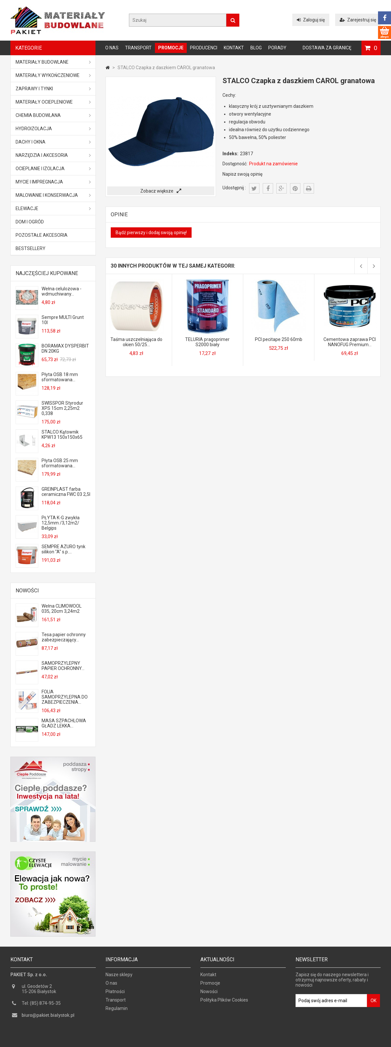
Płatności (115, 993)
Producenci (203, 47)
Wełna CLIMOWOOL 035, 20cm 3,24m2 (62, 608)
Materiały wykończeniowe (53, 75)
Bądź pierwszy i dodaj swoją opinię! (151, 232)
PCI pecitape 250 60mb (278, 339)
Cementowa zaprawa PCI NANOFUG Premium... (349, 342)
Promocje (170, 47)
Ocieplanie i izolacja (53, 168)
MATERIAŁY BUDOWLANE (53, 62)
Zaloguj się (311, 19)
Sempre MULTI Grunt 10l (63, 320)
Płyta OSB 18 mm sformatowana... (60, 377)
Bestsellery (30, 248)
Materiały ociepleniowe (53, 102)
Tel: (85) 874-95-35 (41, 1005)
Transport (138, 47)
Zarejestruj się (358, 19)
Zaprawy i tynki (53, 88)
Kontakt (234, 47)
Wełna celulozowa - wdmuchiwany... (62, 291)
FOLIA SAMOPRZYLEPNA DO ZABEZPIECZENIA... (65, 697)
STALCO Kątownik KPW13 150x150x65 (62, 434)
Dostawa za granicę (327, 47)
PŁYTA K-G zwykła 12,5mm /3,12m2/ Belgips (61, 523)
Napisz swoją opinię (242, 174)
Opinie (119, 214)
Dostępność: (234, 163)
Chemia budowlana (53, 115)
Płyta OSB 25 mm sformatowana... (60, 463)
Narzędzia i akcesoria (53, 155)
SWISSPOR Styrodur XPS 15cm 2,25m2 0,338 (62, 408)
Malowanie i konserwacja (53, 195)
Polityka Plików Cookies (224, 1002)
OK (373, 1002)
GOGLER (214, 1041)
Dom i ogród (30, 221)
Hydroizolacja (53, 128)
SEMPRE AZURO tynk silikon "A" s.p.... (63, 549)
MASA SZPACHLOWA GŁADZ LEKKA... (64, 723)
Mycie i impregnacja (53, 181)
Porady (277, 47)
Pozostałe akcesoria (42, 235)
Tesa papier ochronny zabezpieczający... (64, 637)
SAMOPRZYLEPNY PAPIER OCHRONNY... (63, 666)
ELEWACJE (53, 208)
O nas (112, 47)
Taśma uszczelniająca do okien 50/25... (136, 342)
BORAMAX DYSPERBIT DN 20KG (65, 348)
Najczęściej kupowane (47, 273)
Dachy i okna (53, 142)
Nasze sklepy (119, 976)
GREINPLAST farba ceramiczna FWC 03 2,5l (66, 491)
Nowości (27, 590)
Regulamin (117, 1010)
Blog (256, 47)
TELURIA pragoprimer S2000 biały (207, 342)
